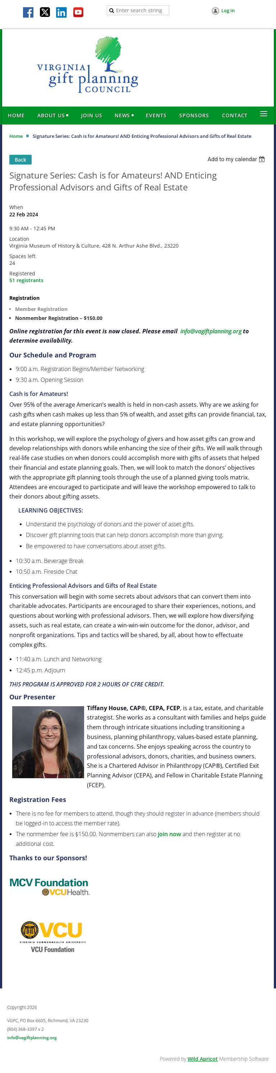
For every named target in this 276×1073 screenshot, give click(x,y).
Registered (22, 273)
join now (169, 834)
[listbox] (237, 159)
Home (16, 136)
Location (19, 238)
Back (20, 159)
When (16, 207)
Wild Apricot (203, 1058)
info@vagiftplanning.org (211, 331)
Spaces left (22, 256)
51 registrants (26, 280)
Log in (228, 10)
